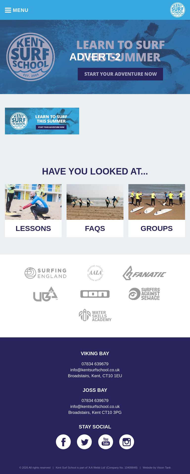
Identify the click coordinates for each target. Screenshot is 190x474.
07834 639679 (95, 364)
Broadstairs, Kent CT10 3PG (94, 412)
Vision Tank (164, 467)
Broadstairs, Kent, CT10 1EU (95, 376)
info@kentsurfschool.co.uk (95, 370)
